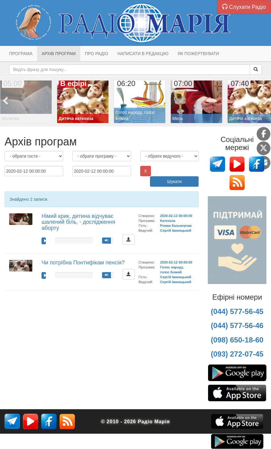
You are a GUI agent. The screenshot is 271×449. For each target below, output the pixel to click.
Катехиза (167, 221)
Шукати (174, 181)
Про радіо (96, 53)
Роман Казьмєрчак (176, 225)
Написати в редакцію (142, 53)
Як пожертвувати (198, 53)
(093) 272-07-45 (237, 354)
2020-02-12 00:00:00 (176, 216)
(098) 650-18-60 (237, 340)
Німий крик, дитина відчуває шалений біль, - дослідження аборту (78, 222)
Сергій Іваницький (175, 230)
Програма (20, 53)
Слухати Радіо (244, 7)
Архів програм (58, 53)
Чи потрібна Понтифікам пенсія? (83, 263)
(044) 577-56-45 (237, 311)
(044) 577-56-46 (237, 325)
